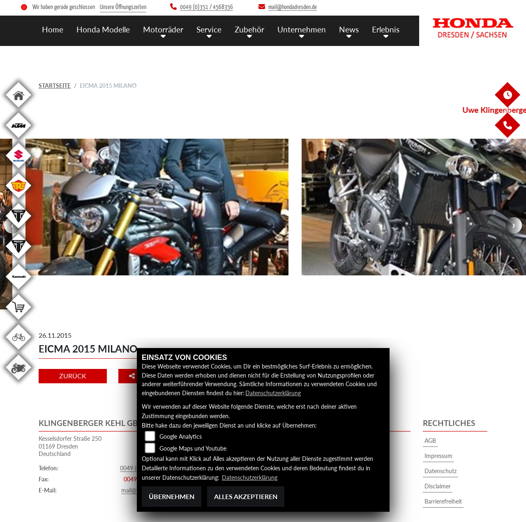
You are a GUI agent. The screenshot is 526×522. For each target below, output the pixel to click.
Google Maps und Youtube (192, 448)
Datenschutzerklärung (273, 392)
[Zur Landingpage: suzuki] (18, 170)
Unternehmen (301, 29)
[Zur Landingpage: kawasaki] (18, 291)
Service (208, 29)
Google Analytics (180, 436)
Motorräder (163, 29)
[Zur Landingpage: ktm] (18, 139)
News (349, 29)
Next (513, 211)
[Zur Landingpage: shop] (18, 321)
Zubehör (249, 29)
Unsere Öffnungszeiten (123, 7)
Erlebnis (385, 29)
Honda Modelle (103, 29)
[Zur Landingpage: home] (18, 109)
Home (52, 29)
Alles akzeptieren (245, 496)
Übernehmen (171, 496)
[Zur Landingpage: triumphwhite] (18, 230)
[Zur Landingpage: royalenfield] (18, 200)
